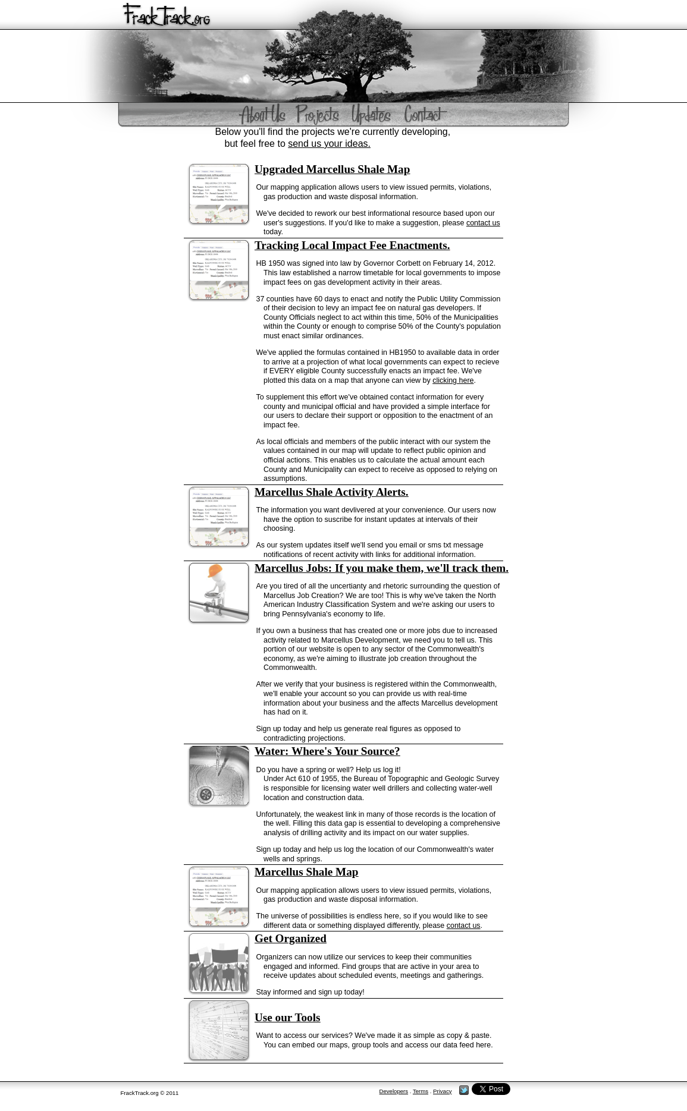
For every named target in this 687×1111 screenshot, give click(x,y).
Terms (420, 1091)
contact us (483, 223)
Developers (394, 1091)
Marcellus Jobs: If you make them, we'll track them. (382, 568)
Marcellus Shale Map (306, 871)
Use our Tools (288, 1017)
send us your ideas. (329, 144)
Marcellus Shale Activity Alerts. (332, 492)
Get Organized (291, 938)
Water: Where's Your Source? (327, 751)
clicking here (452, 380)
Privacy (442, 1091)
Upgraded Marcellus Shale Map (332, 169)
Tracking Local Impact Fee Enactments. (352, 245)
